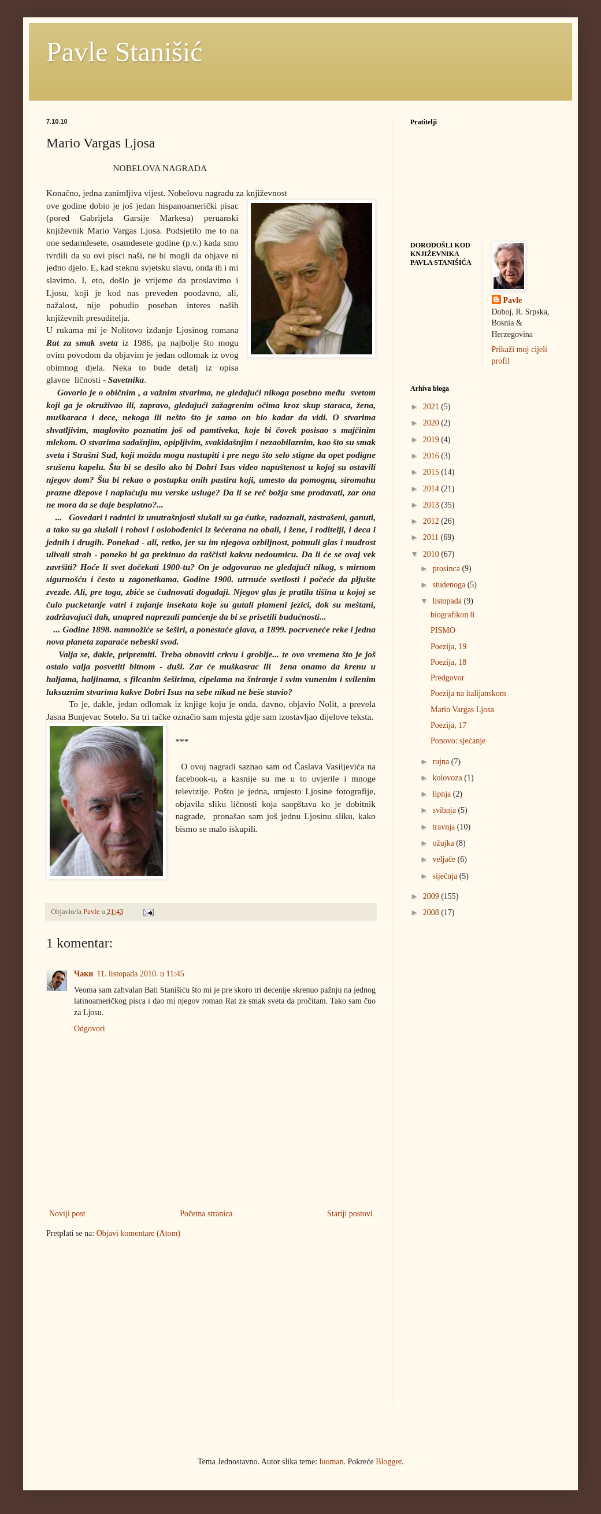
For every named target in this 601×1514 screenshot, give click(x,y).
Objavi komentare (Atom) (138, 1233)
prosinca (447, 568)
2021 (432, 406)
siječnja (445, 876)
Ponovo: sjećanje (458, 740)
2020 (432, 423)
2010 (432, 554)
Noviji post (67, 1213)
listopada (447, 601)
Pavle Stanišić (124, 51)
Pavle (512, 300)
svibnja (445, 810)
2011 (432, 537)
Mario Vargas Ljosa (462, 709)
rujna (441, 761)
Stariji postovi (350, 1213)
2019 (432, 439)
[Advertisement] (133, 1328)
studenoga (449, 584)
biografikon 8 (452, 614)
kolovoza (448, 777)
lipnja (442, 794)
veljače (444, 859)
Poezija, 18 (448, 662)
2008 (432, 912)
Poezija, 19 (448, 646)
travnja (444, 827)
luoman (332, 1461)
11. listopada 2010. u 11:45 (140, 973)
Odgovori (89, 1028)
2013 (432, 505)
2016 (432, 455)
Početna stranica (206, 1213)
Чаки (83, 973)
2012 (432, 521)
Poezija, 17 (448, 725)
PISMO (443, 630)
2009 (432, 896)
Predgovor (447, 677)
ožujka (444, 843)
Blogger (388, 1461)
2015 (432, 472)
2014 (432, 488)
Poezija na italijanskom (468, 693)
